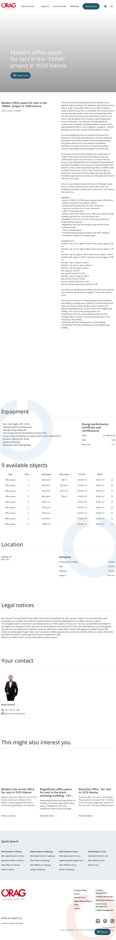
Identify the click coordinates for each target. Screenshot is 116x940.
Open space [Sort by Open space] (64, 474)
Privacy (62, 930)
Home (8, 6)
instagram (112, 921)
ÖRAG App (74, 6)
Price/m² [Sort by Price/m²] (82, 474)
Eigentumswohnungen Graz (71, 860)
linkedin (98, 921)
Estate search (91, 6)
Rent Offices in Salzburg (40, 865)
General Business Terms (94, 930)
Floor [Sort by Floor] (27, 474)
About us (45, 6)
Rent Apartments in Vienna (12, 856)
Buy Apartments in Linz (98, 856)
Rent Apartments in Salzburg (42, 856)
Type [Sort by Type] (10, 474)
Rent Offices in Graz (67, 865)
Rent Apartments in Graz (70, 856)
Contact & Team (59, 6)
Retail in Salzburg (37, 869)
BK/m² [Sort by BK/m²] (100, 474)
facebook (105, 921)
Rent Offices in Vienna (10, 865)
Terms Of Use (80, 930)
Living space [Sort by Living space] (46, 474)
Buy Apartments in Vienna (12, 860)
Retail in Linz (93, 865)
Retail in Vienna (7, 869)
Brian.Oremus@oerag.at (15, 713)
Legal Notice (70, 930)
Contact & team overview (12, 923)
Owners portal (27, 6)
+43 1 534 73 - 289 (12, 710)
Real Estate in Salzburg (40, 860)
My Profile (105, 7)
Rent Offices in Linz (96, 860)
